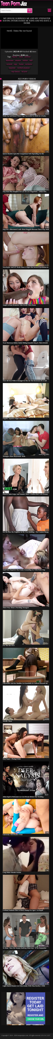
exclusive (28, 64)
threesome (9, 60)
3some (21, 64)
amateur (18, 60)
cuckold (9, 64)
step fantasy (15, 72)
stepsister (12, 68)
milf (31, 60)
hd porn (24, 72)
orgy (15, 64)
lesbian (25, 60)
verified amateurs (23, 68)
